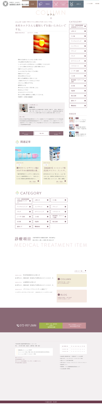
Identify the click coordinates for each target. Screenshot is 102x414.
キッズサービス (70, 361)
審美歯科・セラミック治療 (58, 216)
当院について (52, 3)
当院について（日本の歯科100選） (67, 363)
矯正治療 (55, 222)
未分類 (19, 222)
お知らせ (37, 200)
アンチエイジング (22, 207)
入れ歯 (37, 217)
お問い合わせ (63, 365)
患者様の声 (74, 359)
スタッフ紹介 (74, 3)
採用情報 (97, 3)
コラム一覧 (18, 21)
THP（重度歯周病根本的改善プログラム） (23, 200)
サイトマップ (74, 365)
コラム (67, 3)
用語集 (37, 222)
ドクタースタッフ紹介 (78, 361)
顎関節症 (37, 226)
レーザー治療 (21, 217)
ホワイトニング (39, 212)
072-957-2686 (30, 326)
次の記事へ (55, 133)
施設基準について (63, 367)
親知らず (19, 226)
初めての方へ (44, 3)
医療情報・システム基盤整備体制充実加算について (70, 369)
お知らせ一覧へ (78, 272)
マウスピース (56, 212)
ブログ (19, 212)
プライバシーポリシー (82, 365)
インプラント (38, 207)
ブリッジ (55, 207)
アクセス (82, 3)
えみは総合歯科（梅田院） (65, 371)
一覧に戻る (41, 133)
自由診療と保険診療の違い (65, 359)
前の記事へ (28, 133)
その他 (24, 21)
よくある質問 (90, 3)
